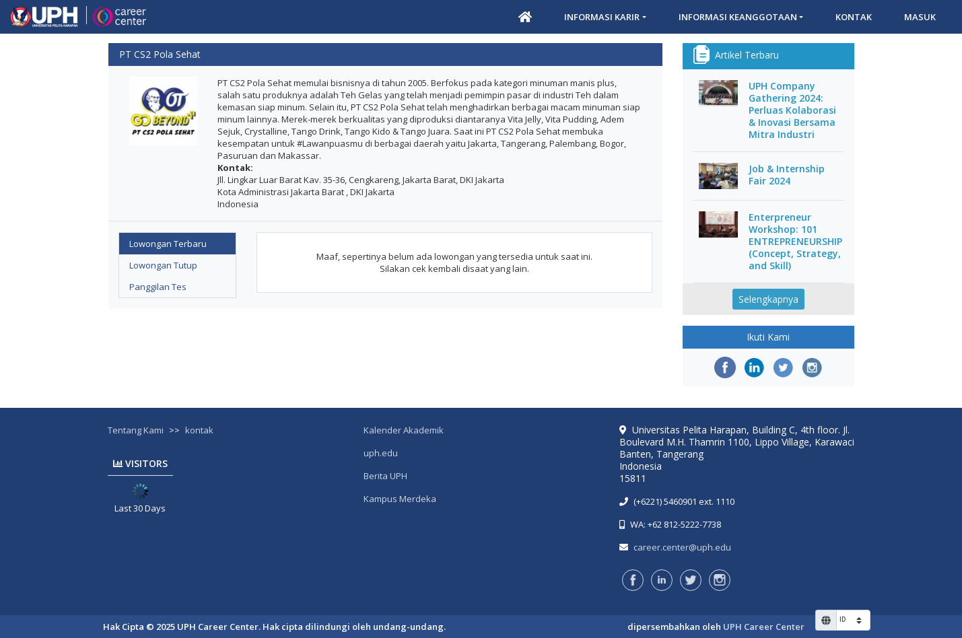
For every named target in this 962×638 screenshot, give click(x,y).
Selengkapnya (768, 299)
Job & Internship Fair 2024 (787, 175)
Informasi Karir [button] (602, 17)
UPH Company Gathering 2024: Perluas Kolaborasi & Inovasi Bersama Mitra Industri (792, 110)
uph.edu (381, 453)
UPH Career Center (763, 627)
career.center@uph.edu (682, 547)
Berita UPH (385, 476)
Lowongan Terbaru (168, 244)
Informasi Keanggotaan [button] (738, 17)
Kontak (853, 17)
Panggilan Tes (157, 287)
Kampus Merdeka (400, 499)
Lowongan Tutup (163, 265)
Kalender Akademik (404, 430)
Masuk (920, 17)
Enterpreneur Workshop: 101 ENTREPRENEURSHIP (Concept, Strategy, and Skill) (795, 241)
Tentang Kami (136, 430)
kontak (199, 430)
